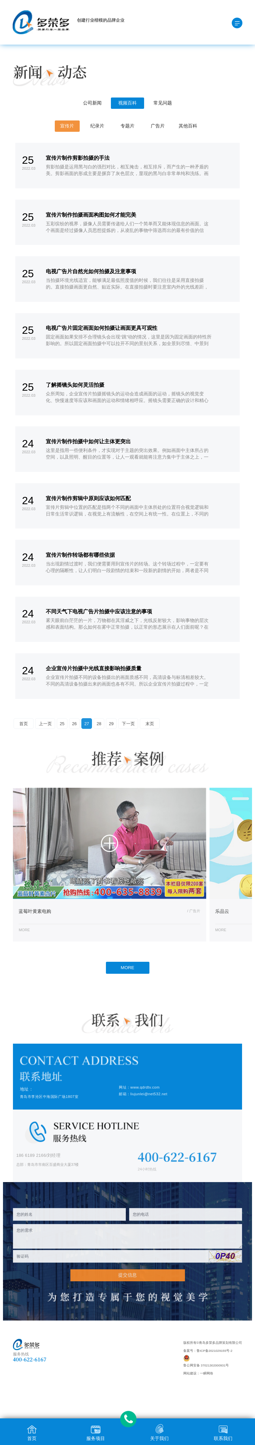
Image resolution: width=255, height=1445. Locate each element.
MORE (127, 967)
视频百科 (127, 103)
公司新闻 (92, 103)
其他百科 (188, 125)
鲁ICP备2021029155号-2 (214, 1350)
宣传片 (67, 125)
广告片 (158, 125)
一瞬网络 (206, 1373)
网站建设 (190, 1373)
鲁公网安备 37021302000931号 (206, 1365)
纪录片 (97, 125)
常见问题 (162, 103)
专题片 (127, 125)
